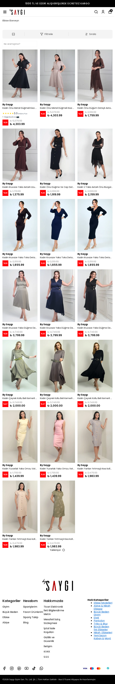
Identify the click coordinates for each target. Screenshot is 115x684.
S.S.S (46, 657)
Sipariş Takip (30, 617)
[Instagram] (12, 668)
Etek (96, 617)
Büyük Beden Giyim (101, 613)
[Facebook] (4, 668)
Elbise (5, 617)
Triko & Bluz (101, 624)
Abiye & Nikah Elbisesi (102, 607)
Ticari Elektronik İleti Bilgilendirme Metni (54, 610)
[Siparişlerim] (103, 12)
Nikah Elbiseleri (103, 632)
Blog (25, 622)
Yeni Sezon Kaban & (100, 637)
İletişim (48, 646)
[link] (20, 114)
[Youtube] (26, 668)
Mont (108, 638)
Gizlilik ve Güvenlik (49, 639)
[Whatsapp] (41, 668)
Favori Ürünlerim (33, 612)
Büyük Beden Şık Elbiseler (101, 628)
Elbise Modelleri (103, 603)
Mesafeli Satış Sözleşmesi (52, 621)
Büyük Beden (10, 612)
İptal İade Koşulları (49, 630)
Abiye (5, 622)
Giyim (5, 606)
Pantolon (99, 620)
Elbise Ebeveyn (10, 20)
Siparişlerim (30, 606)
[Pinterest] (19, 668)
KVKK (47, 651)
